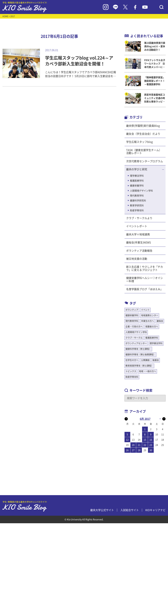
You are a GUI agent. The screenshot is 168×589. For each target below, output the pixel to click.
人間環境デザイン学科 (141, 191)
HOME (5, 16)
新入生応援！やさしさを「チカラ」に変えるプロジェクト (144, 268)
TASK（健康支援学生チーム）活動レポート (144, 151)
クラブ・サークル (134, 338)
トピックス (131, 371)
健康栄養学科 (137, 185)
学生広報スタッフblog (139, 142)
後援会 (155, 360)
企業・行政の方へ (134, 326)
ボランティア (132, 310)
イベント (145, 310)
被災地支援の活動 (136, 258)
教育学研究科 (137, 205)
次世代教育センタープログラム (144, 161)
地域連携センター (149, 315)
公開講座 (145, 360)
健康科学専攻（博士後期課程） (140, 354)
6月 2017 (145, 419)
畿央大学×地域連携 (138, 234)
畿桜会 (160, 321)
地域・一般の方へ (147, 371)
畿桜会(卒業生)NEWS (138, 242)
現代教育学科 (137, 195)
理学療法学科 (137, 176)
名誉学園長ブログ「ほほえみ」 (144, 289)
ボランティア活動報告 (139, 250)
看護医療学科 (137, 181)
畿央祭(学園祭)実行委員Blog (143, 125)
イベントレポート (136, 226)
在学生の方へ (132, 360)
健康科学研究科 (138, 200)
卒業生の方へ (147, 321)
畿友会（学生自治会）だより (143, 133)
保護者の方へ (151, 326)
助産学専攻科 (137, 210)
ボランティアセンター (136, 343)
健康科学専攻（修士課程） (138, 349)
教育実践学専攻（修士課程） (139, 366)
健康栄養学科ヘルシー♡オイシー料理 (144, 279)
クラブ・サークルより (139, 218)
